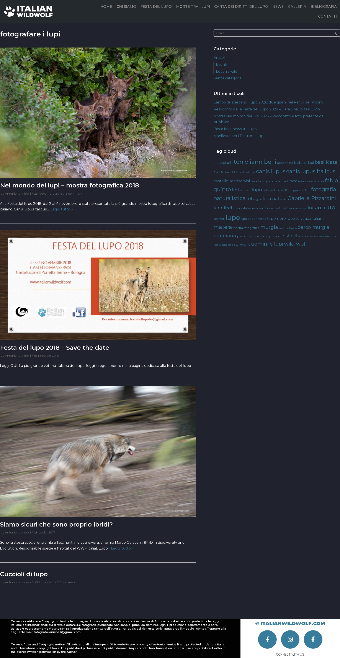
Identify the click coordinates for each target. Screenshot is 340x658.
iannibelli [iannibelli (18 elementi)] (224, 207)
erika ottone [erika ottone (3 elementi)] (317, 181)
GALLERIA (297, 7)
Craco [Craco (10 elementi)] (292, 181)
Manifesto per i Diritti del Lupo (240, 136)
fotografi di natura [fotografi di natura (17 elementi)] (267, 198)
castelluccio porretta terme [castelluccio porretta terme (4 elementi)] (268, 181)
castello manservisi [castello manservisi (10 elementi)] (232, 181)
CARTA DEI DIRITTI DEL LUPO (241, 7)
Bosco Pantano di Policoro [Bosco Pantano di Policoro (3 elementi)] (228, 172)
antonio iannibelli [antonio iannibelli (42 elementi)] (251, 161)
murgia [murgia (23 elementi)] (269, 227)
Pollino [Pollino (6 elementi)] (303, 236)
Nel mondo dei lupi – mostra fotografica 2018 (69, 185)
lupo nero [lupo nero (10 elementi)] (276, 218)
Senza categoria (227, 78)
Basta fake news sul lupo (235, 129)
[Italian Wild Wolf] (29, 11)
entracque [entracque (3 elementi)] (304, 181)
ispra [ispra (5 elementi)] (239, 208)
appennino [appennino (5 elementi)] (285, 162)
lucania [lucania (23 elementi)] (316, 208)
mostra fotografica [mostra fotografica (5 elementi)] (246, 228)
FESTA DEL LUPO (156, 7)
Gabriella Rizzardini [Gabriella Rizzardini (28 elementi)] (312, 198)
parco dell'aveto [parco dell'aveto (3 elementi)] (288, 228)
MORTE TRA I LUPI (193, 7)
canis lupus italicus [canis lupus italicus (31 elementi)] (310, 171)
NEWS (278, 7)
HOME (106, 7)
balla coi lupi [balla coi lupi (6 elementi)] (304, 163)
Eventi (221, 64)
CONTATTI (327, 16)
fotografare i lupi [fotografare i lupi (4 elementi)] (299, 190)
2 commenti (68, 582)
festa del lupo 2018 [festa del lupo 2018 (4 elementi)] (275, 190)
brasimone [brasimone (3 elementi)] (249, 172)
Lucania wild (226, 71)
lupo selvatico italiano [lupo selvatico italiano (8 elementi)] (306, 218)
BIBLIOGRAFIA (324, 7)
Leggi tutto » (62, 209)
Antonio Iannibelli (18, 193)
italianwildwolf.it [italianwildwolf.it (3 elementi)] (297, 208)
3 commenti (74, 193)
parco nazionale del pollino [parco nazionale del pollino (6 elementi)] (258, 236)
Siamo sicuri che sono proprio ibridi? (56, 524)
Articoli (220, 58)
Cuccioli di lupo (24, 574)
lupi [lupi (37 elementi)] (331, 207)
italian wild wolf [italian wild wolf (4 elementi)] (277, 208)
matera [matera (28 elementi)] (223, 227)
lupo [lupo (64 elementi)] (233, 217)
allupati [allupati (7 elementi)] (220, 163)
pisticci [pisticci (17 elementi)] (289, 235)
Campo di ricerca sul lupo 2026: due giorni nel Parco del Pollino (269, 102)
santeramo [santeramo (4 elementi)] (243, 244)
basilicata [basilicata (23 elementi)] (326, 162)
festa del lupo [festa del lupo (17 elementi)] (247, 189)
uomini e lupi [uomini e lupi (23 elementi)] (267, 244)
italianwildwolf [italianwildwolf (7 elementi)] (254, 208)
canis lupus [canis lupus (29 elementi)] (270, 171)
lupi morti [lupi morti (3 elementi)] (219, 219)
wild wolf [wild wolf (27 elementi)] (295, 244)
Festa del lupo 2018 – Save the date (54, 347)
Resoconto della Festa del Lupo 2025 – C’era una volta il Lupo (267, 109)
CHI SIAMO (126, 7)
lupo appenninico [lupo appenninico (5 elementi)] (253, 218)
